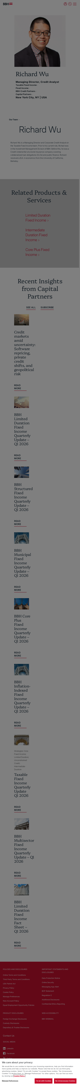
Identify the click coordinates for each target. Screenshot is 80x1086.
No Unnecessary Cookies (65, 1081)
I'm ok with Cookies (43, 1081)
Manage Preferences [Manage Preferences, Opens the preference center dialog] (10, 1081)
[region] (40, 1072)
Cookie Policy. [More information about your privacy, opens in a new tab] (19, 1076)
